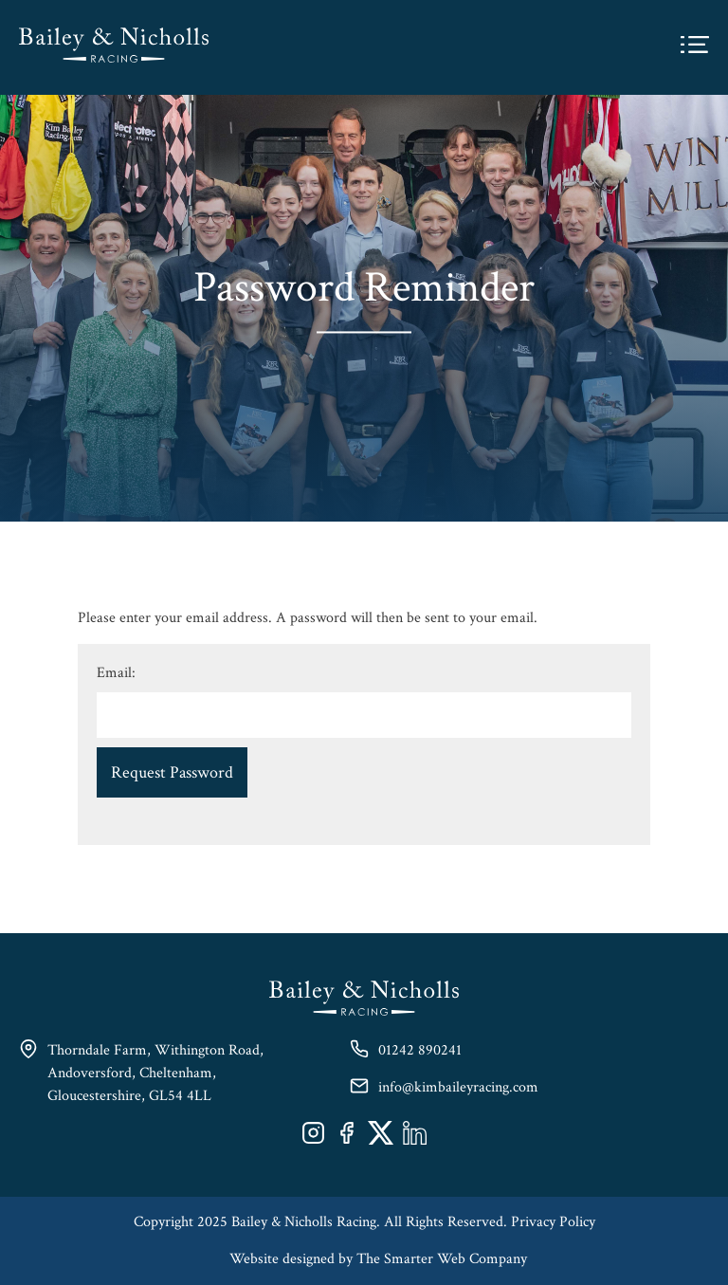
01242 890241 (420, 1050)
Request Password (172, 772)
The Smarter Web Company (441, 1259)
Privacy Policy (553, 1222)
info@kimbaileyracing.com (458, 1087)
